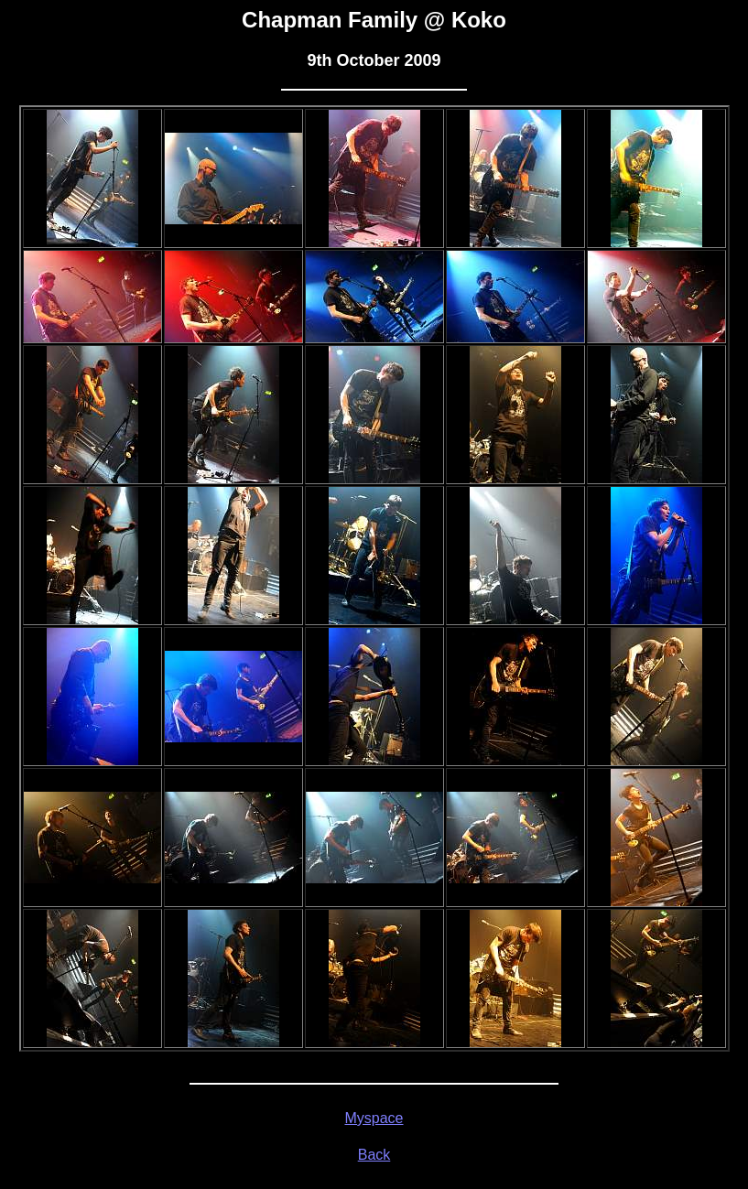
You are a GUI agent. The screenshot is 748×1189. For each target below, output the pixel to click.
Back (374, 1154)
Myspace (373, 1118)
